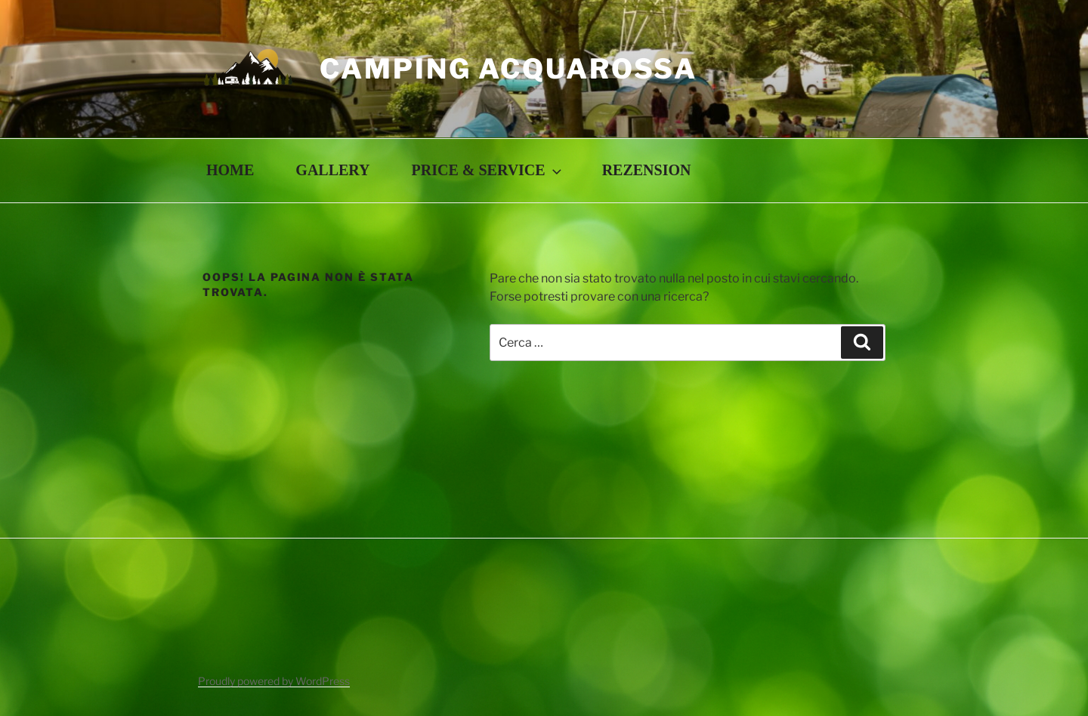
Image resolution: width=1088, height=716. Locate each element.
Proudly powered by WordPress (274, 680)
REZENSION (646, 170)
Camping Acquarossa (508, 68)
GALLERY (332, 170)
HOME (230, 170)
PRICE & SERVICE (488, 170)
